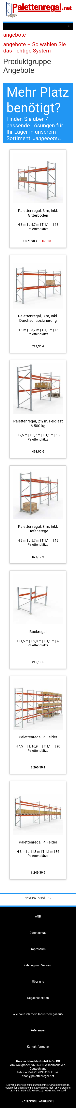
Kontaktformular (38, 1047)
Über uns (38, 981)
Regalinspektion (38, 998)
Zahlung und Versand (38, 965)
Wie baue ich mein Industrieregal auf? (38, 1014)
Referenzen (38, 1030)
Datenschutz (38, 933)
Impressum (38, 949)
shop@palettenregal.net (38, 1076)
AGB (38, 916)
